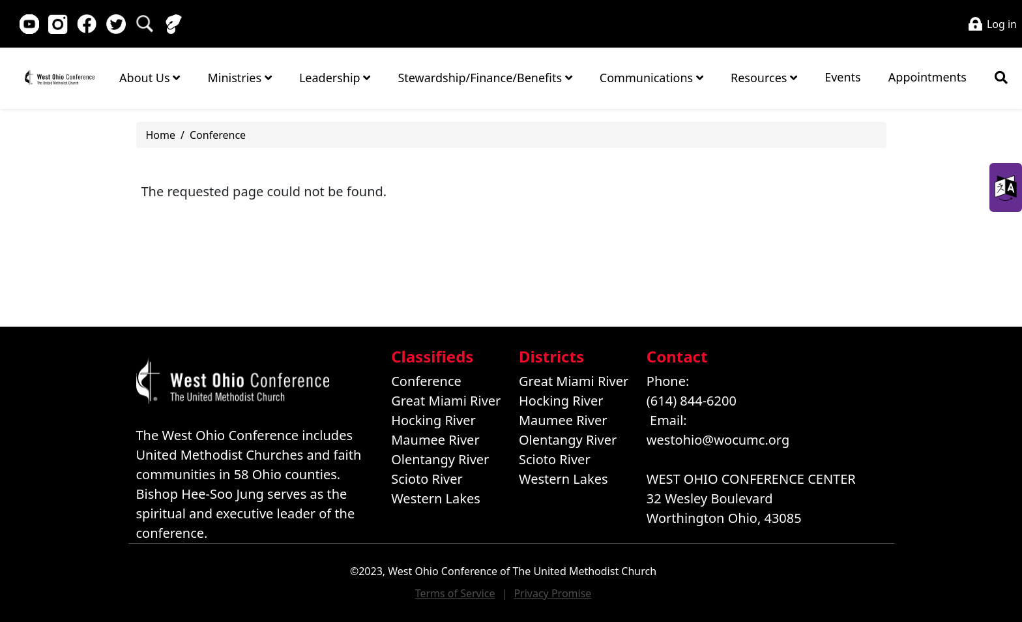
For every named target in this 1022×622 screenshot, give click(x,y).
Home (59, 77)
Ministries (239, 77)
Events (843, 77)
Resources (764, 77)
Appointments (927, 77)
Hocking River (433, 420)
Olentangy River (440, 459)
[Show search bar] (1001, 78)
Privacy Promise (552, 593)
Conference (218, 135)
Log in (1002, 24)
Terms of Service (455, 593)
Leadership (334, 77)
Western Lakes (435, 498)
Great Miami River (446, 400)
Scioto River (427, 479)
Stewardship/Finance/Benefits (485, 77)
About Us (149, 77)
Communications (651, 77)
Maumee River (435, 440)
